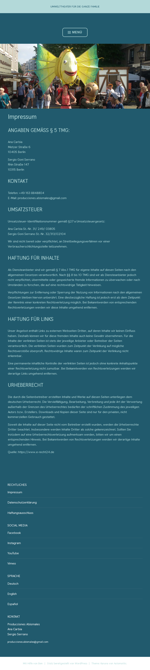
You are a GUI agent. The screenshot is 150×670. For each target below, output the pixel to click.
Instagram (14, 543)
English (12, 594)
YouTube (13, 553)
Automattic (120, 663)
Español (12, 604)
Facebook (14, 533)
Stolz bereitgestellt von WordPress (67, 663)
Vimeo (11, 563)
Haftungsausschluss (20, 513)
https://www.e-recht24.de (36, 452)
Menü (75, 32)
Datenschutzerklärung (22, 502)
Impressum (14, 492)
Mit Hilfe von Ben (33, 663)
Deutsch (12, 584)
